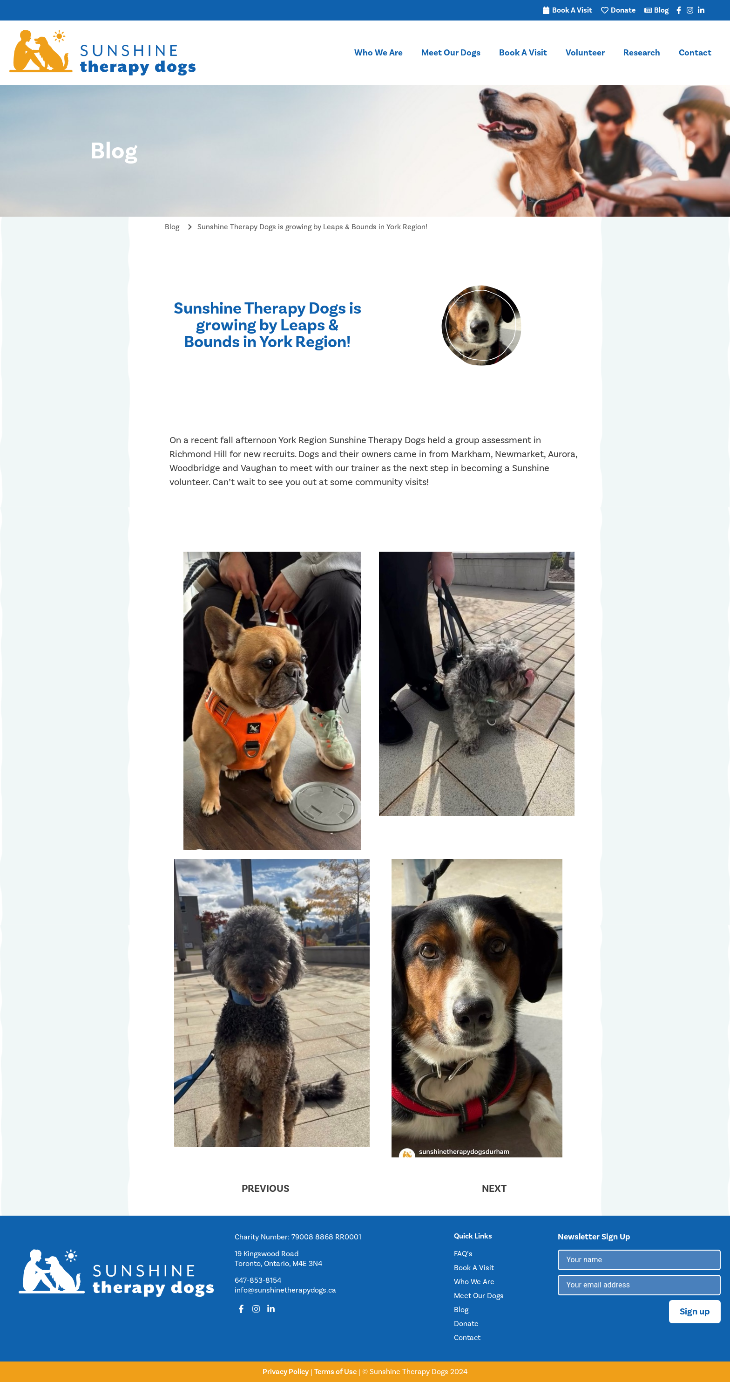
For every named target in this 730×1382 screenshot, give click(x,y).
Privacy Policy (286, 1371)
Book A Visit (523, 52)
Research (641, 52)
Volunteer (585, 52)
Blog (461, 1309)
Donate (466, 1323)
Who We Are (378, 52)
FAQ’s (463, 1254)
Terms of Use (335, 1371)
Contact (695, 52)
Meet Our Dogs (450, 52)
